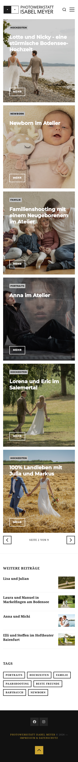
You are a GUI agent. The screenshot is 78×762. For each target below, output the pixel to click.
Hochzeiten (18, 27)
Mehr (17, 91)
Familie (15, 200)
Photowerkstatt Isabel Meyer (32, 734)
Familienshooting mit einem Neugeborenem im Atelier (38, 215)
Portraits (17, 286)
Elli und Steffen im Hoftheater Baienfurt (28, 637)
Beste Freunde (48, 683)
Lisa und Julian (16, 578)
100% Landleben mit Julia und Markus (35, 471)
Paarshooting (17, 683)
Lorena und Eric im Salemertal (34, 384)
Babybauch (15, 692)
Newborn (17, 113)
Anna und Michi (16, 616)
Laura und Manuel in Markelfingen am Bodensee (26, 599)
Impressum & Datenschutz (39, 737)
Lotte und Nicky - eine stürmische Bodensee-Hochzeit (38, 43)
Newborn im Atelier (34, 123)
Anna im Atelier (29, 295)
